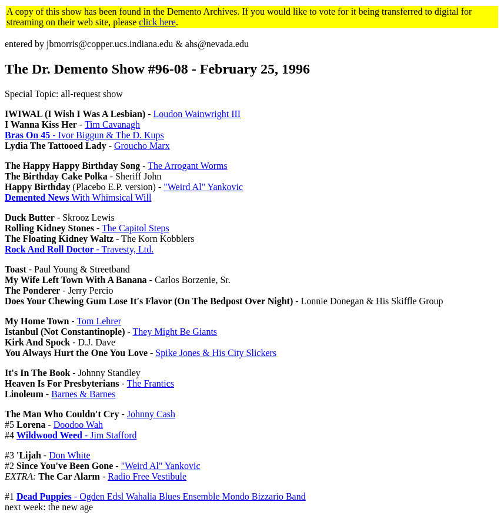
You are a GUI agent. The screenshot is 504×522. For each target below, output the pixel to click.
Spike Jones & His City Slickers (215, 353)
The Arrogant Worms (187, 166)
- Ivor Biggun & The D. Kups (84, 135)
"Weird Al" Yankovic (203, 187)
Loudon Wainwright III (197, 114)
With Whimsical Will (78, 197)
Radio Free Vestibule (147, 476)
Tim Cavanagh (112, 124)
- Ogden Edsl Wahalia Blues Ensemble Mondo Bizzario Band (161, 496)
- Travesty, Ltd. (79, 249)
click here (157, 22)
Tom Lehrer (98, 321)
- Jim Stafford (76, 435)
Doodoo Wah (78, 425)
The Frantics (150, 383)
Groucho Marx (142, 146)
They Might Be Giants (175, 332)
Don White (69, 455)
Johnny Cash (151, 414)
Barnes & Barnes (83, 394)
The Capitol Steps (135, 228)
